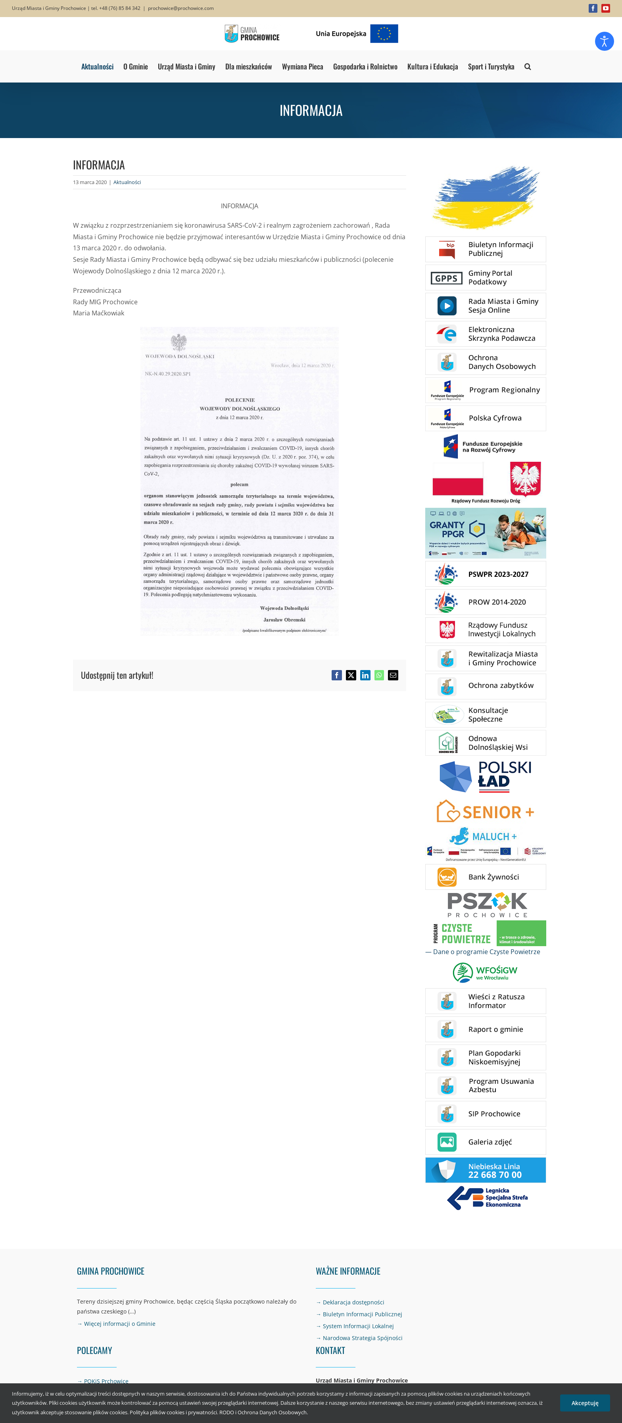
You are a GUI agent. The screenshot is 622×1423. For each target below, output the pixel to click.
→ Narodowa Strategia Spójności (359, 1338)
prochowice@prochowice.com (181, 8)
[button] (527, 66)
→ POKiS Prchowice (103, 1381)
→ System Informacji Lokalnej (355, 1326)
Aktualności (127, 182)
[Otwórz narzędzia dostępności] (604, 41)
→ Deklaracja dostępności (350, 1302)
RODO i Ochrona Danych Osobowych (263, 1412)
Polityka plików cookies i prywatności (173, 1412)
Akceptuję (585, 1403)
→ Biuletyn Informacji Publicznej (359, 1314)
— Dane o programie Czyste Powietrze (482, 951)
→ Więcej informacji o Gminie (116, 1323)
